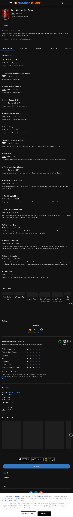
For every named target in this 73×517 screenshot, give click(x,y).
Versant (17, 496)
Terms (41, 496)
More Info (54, 48)
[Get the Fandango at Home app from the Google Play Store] (37, 459)
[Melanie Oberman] (32, 303)
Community (32, 333)
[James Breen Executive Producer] (44, 303)
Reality (18, 392)
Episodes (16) (7, 48)
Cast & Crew (23, 48)
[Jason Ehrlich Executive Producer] (57, 303)
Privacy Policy (6, 498)
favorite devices (26, 39)
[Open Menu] (10, 3)
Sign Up (36, 466)
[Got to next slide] (71, 303)
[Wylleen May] (20, 303)
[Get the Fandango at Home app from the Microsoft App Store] (49, 459)
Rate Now (41, 333)
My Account (8, 477)
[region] (36, 505)
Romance (11, 392)
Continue (44, 513)
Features (7, 482)
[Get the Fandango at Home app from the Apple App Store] (24, 459)
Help (5, 486)
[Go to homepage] (27, 3)
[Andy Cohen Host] (7, 303)
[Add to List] (70, 14)
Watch (6, 473)
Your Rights (8, 500)
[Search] (62, 3)
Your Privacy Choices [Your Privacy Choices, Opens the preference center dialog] (28, 513)
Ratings (38, 48)
